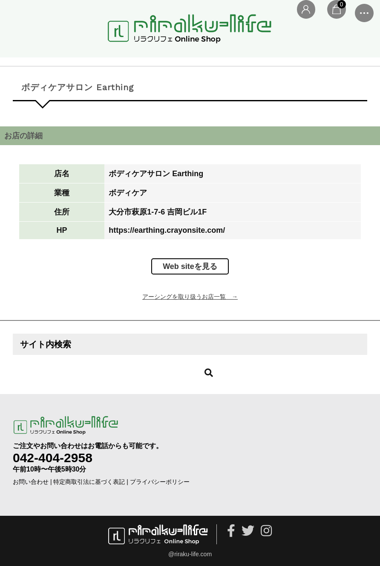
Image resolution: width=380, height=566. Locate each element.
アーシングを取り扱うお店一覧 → (190, 296)
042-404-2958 (52, 458)
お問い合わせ (31, 481)
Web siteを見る (190, 266)
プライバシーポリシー (160, 481)
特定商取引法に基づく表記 (89, 481)
